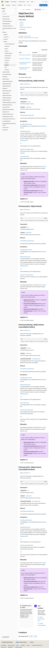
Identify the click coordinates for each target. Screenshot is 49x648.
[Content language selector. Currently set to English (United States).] (7, 642)
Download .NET (43, 5)
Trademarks (10, 647)
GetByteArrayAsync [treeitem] (8, 53)
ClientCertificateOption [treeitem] (7, 21)
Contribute (23, 645)
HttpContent (28, 107)
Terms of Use (3, 647)
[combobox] (9, 11)
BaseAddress (43, 126)
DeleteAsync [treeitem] (7, 46)
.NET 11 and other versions (27, 201)
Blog (17, 645)
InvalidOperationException (26, 124)
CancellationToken (36, 358)
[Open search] (43, 2)
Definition (21, 22)
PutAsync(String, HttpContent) (26, 27)
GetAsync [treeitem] (6, 51)
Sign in (46, 1)
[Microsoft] (2, 2)
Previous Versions (11, 645)
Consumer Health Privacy (37, 645)
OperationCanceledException (26, 149)
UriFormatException (24, 156)
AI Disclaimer (3, 645)
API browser (28, 9)
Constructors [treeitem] (6, 36)
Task (21, 115)
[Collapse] (15, 8)
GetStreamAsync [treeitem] (8, 55)
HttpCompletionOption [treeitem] (7, 74)
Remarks (21, 25)
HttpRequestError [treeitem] (6, 93)
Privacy (27, 645)
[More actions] (47, 10)
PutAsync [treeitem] (7, 65)
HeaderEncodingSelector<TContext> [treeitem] (9, 29)
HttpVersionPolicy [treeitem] (6, 107)
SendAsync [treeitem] (7, 69)
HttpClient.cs (27, 84)
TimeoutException (28, 192)
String (29, 101)
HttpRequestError (24, 140)
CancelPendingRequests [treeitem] (9, 43)
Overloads (22, 24)
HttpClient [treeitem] (5, 34)
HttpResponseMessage (28, 115)
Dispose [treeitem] (6, 48)
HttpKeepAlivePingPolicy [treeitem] (7, 81)
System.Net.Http (27, 36)
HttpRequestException (25, 131)
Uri (28, 227)
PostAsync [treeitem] (7, 62)
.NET (23, 9)
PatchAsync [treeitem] (7, 60)
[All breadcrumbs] (20, 10)
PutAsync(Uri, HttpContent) (24, 58)
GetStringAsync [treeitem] (8, 57)
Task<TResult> (42, 166)
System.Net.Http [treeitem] (6, 16)
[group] (34, 95)
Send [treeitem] (6, 67)
